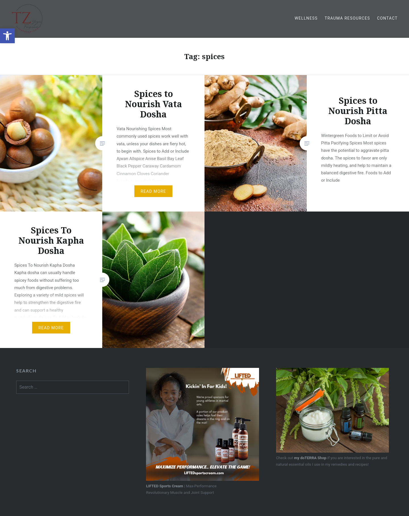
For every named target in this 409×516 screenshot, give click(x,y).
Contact (387, 18)
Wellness (306, 18)
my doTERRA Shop (310, 457)
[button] (7, 35)
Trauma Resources (347, 18)
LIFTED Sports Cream (164, 486)
